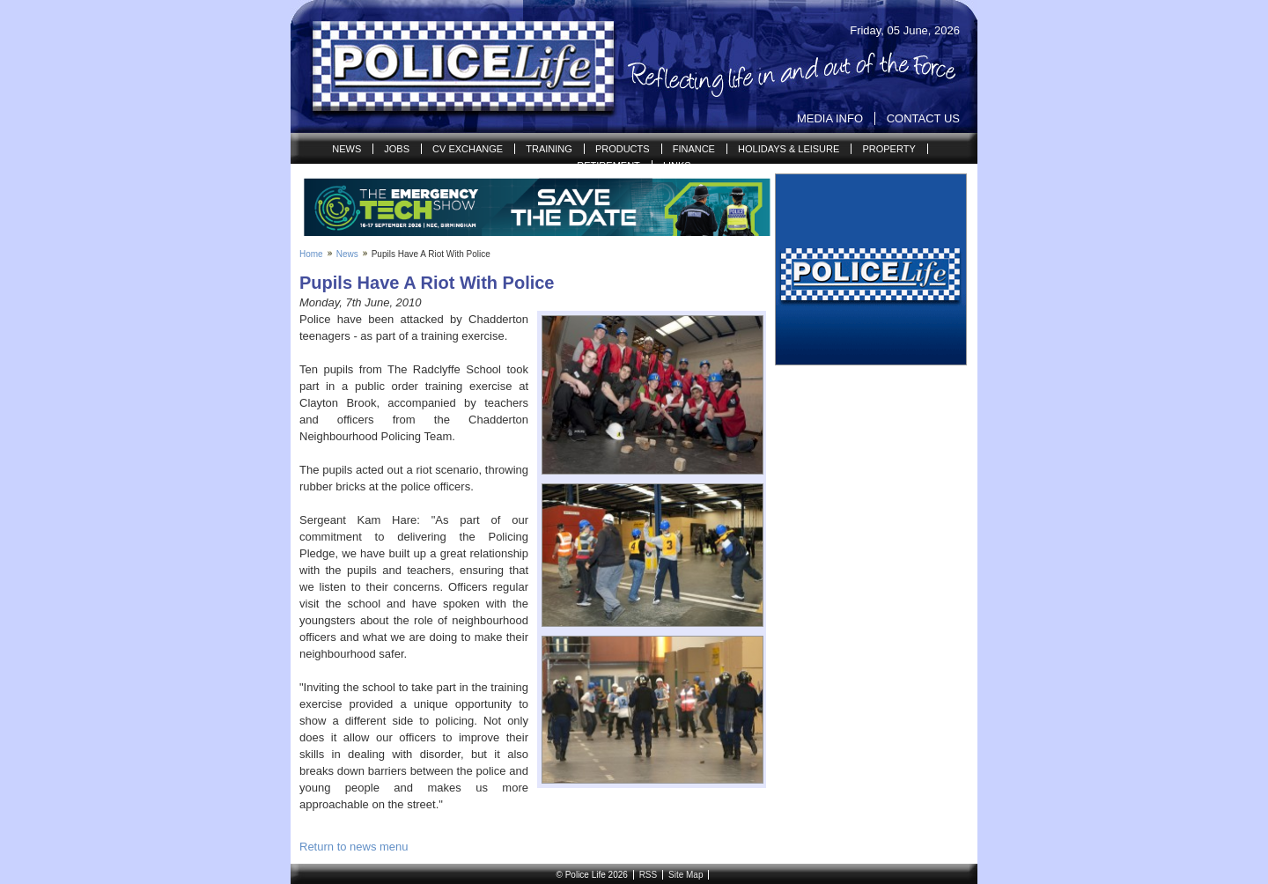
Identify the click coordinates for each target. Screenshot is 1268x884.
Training (549, 149)
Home (311, 254)
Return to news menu (354, 846)
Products (622, 149)
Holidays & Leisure (788, 149)
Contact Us (923, 118)
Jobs (396, 149)
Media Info (830, 118)
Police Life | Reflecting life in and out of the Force (452, 67)
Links (677, 165)
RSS (648, 875)
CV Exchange (467, 149)
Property (888, 149)
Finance (694, 149)
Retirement (608, 165)
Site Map (685, 875)
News (346, 149)
